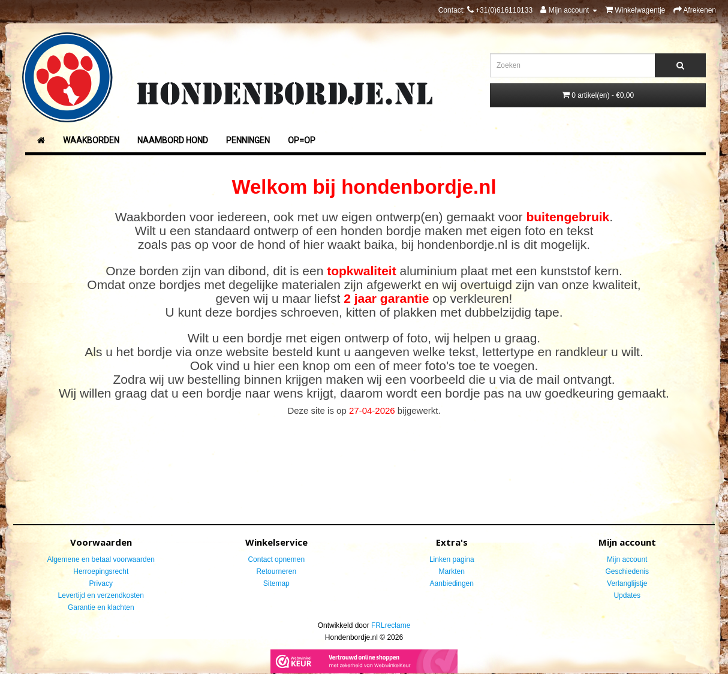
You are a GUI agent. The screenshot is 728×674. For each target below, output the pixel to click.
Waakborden (91, 140)
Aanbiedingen (452, 583)
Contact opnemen (276, 559)
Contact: (485, 10)
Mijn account (627, 559)
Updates (626, 595)
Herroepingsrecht (100, 571)
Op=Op (301, 140)
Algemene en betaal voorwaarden (101, 559)
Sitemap (276, 583)
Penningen (248, 140)
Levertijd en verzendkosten (101, 595)
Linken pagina (451, 559)
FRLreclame (390, 625)
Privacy (101, 583)
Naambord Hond (172, 140)
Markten (452, 571)
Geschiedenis (627, 571)
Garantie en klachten (101, 607)
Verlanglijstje (627, 583)
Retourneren (276, 571)
